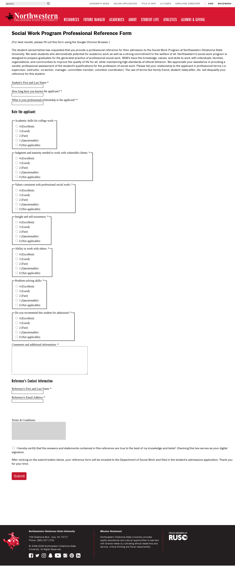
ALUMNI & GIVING (193, 19)
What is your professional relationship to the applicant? (45, 99)
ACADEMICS (116, 19)
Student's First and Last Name (30, 82)
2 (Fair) (22, 135)
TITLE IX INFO (148, 3)
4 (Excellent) (25, 126)
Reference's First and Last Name (31, 394)
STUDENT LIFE (150, 19)
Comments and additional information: (35, 344)
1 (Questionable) (27, 140)
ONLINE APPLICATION (125, 3)
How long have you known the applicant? (37, 91)
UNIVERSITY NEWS (99, 3)
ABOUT (133, 19)
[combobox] (25, 3)
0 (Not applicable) (28, 145)
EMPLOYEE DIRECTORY (187, 3)
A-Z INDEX (165, 3)
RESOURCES (71, 19)
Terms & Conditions (23, 425)
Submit (19, 481)
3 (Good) (23, 131)
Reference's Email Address (28, 402)
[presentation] (39, 416)
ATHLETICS (170, 19)
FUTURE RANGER (94, 19)
